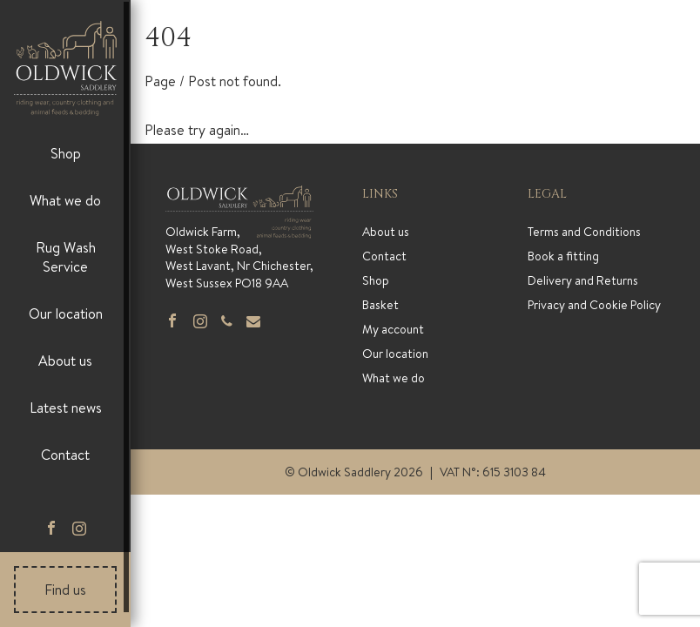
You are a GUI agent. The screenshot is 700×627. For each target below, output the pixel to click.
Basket (380, 305)
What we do (65, 200)
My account (393, 329)
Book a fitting (563, 256)
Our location (66, 313)
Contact (65, 454)
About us (65, 360)
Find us (65, 589)
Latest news (66, 407)
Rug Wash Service (66, 257)
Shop (65, 153)
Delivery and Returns (583, 280)
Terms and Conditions (584, 231)
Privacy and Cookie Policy (594, 305)
